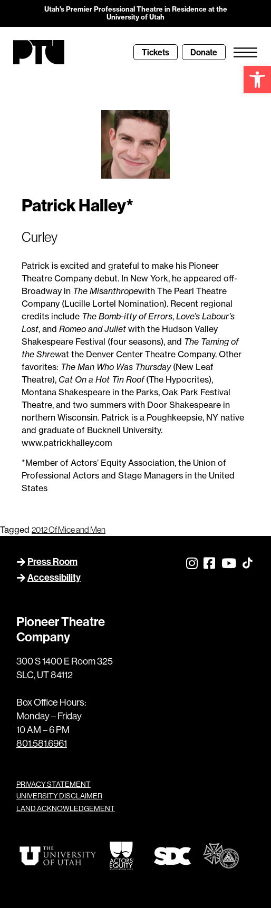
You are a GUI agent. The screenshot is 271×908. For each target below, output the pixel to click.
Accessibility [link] (54, 577)
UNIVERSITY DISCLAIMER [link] (59, 795)
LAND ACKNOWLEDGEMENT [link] (65, 808)
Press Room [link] (52, 561)
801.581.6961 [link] (41, 743)
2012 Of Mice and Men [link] (68, 529)
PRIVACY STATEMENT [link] (53, 784)
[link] (257, 79)
